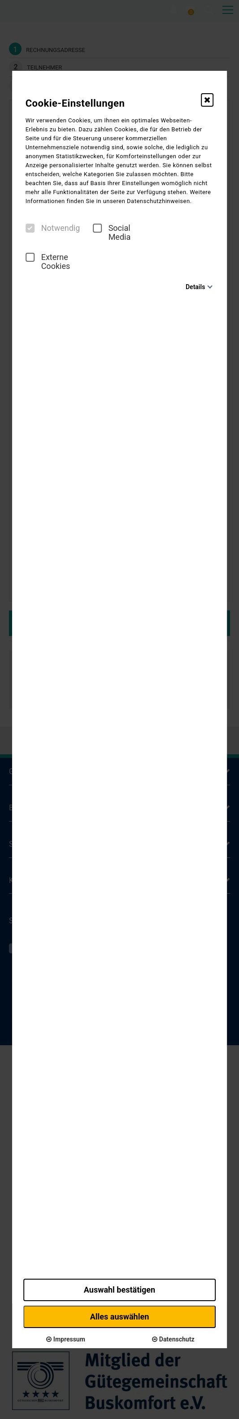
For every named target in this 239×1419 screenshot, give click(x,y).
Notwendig (53, 228)
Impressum (65, 1339)
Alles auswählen (119, 1316)
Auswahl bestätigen (119, 1289)
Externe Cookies (48, 262)
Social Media (112, 233)
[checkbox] (30, 228)
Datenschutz (173, 1339)
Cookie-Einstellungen (75, 103)
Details (195, 286)
